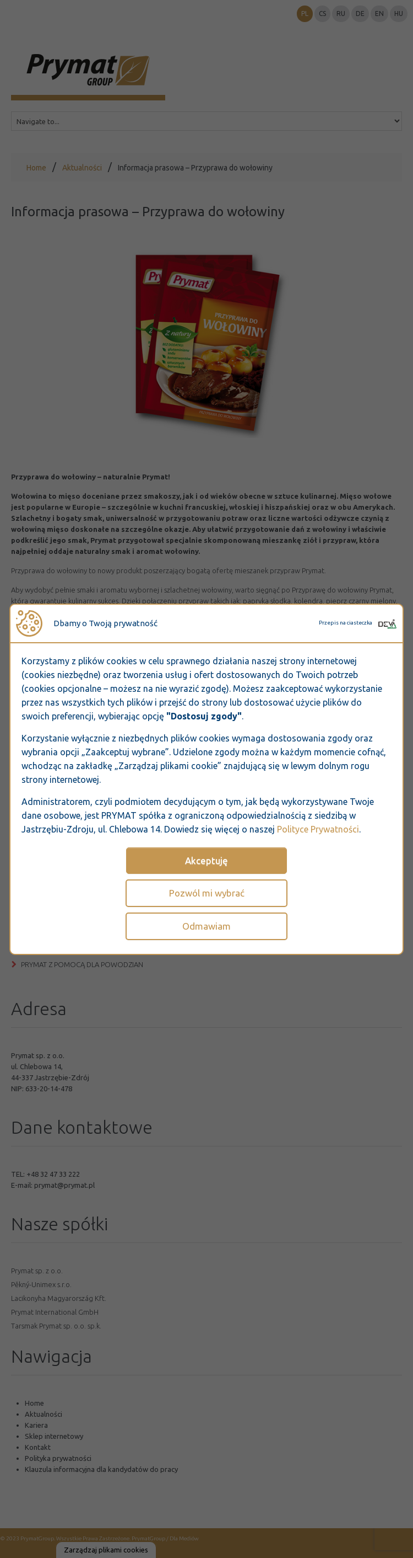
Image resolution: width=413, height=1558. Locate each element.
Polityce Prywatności (318, 829)
